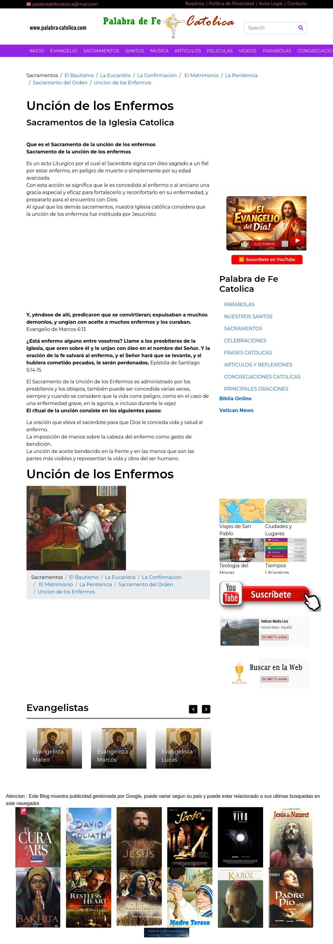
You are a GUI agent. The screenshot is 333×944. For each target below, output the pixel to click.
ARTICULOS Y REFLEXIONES (258, 365)
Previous (193, 709)
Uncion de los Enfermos (122, 83)
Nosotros (194, 3)
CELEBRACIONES (245, 341)
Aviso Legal (271, 3)
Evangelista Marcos (112, 755)
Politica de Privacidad (231, 3)
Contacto (297, 3)
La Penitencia (241, 75)
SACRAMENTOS (101, 51)
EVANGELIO (63, 51)
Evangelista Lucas (177, 755)
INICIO (37, 51)
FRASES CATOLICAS (248, 353)
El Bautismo (79, 75)
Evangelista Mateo (48, 755)
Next (206, 709)
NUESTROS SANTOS (248, 316)
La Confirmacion (157, 75)
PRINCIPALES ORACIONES (256, 389)
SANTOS (134, 51)
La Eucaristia (115, 75)
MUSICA (159, 51)
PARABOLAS (276, 51)
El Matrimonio (200, 75)
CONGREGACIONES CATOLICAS (262, 377)
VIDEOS (247, 51)
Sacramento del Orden (60, 83)
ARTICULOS (187, 51)
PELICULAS (220, 51)
